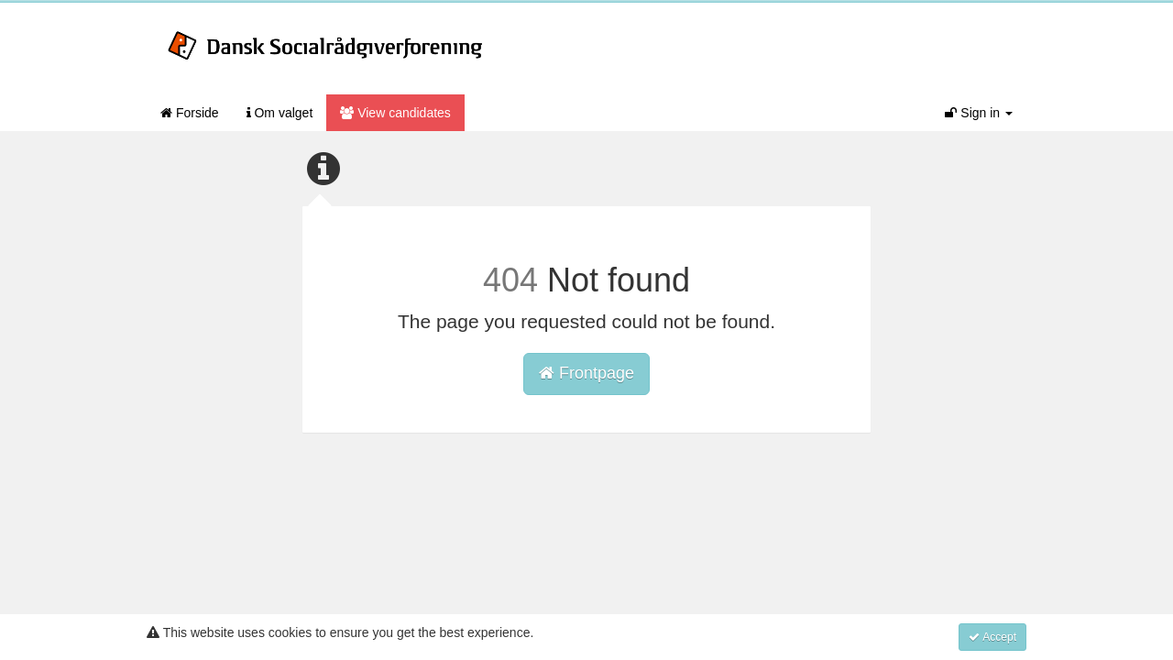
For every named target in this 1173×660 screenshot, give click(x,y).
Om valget (280, 112)
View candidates (395, 112)
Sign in (979, 112)
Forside (189, 112)
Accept (992, 637)
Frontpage (586, 373)
